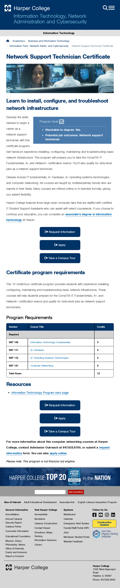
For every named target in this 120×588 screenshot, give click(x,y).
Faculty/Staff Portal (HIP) (76, 528)
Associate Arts (67, 502)
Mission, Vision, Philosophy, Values (15, 541)
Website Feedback (73, 541)
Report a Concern (14, 556)
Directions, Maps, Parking (44, 532)
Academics (18, 41)
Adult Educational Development (40, 502)
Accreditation (12, 514)
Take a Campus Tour (60, 258)
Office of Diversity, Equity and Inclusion (16, 548)
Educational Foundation (17, 536)
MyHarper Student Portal (76, 537)
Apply (60, 245)
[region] (60, 350)
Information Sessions (46, 540)
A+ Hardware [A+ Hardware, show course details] (37, 350)
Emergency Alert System (76, 523)
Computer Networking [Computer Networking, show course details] (41, 365)
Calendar (68, 519)
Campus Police (13, 526)
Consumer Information (17, 531)
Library (38, 544)
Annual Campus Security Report (13, 519)
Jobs (66, 532)
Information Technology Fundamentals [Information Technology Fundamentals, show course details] (50, 342)
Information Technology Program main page (40, 393)
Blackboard (69, 514)
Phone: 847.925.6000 (104, 579)
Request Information (60, 232)
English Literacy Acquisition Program (97, 502)
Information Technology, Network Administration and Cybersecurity (50, 18)
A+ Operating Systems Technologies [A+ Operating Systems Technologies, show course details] (49, 357)
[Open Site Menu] (108, 8)
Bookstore (40, 519)
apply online (58, 453)
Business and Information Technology (48, 41)
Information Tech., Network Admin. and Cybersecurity (39, 46)
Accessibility (41, 514)
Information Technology (58, 33)
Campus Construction (46, 523)
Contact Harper (42, 528)
